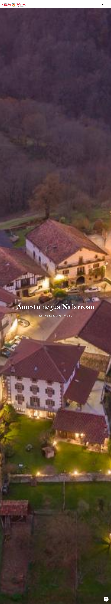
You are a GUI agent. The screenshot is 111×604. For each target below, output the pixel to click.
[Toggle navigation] (107, 4)
